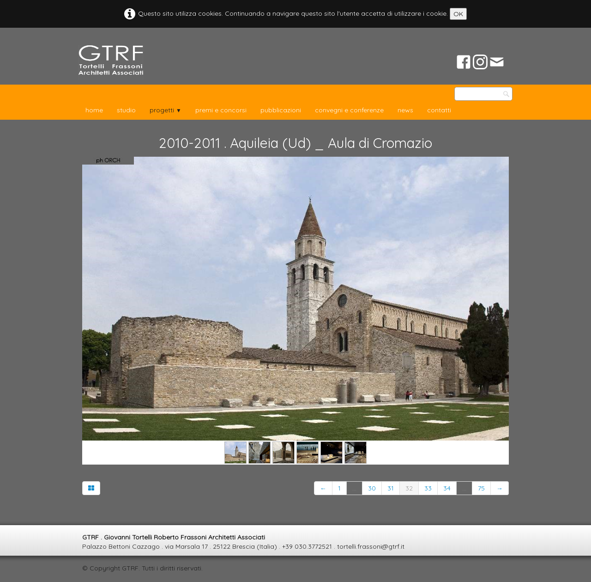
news (405, 110)
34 (447, 488)
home (94, 110)
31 (390, 488)
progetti (165, 110)
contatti (439, 110)
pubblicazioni (280, 110)
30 (372, 488)
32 (409, 488)
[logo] (110, 62)
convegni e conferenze (349, 110)
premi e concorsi (221, 110)
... (354, 488)
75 (481, 488)
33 (428, 488)
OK (458, 14)
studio (126, 110)
